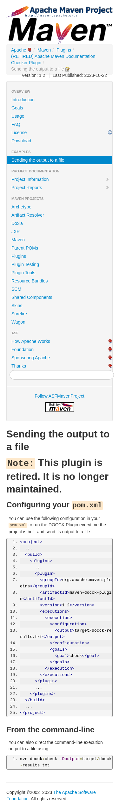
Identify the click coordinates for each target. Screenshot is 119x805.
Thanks (18, 365)
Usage (17, 116)
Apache (18, 50)
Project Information (60, 179)
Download (21, 140)
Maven (44, 50)
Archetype (21, 206)
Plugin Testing (25, 264)
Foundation (22, 349)
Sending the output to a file (37, 160)
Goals (17, 107)
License (19, 132)
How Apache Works (30, 341)
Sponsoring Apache (30, 357)
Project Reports (60, 187)
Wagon (18, 322)
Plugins (63, 50)
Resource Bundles (29, 280)
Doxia (17, 223)
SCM (16, 289)
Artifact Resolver (27, 215)
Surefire (19, 313)
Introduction (23, 99)
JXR (15, 231)
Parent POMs (24, 248)
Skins (16, 305)
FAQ (15, 124)
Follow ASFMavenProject (59, 396)
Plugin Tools (23, 272)
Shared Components (31, 297)
